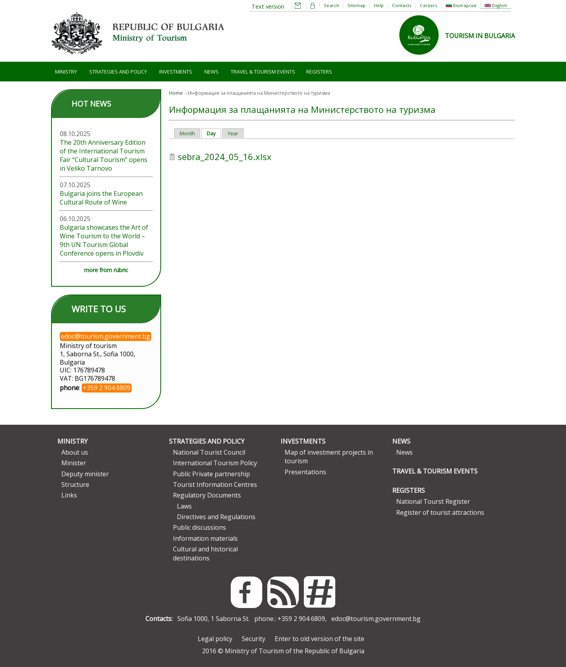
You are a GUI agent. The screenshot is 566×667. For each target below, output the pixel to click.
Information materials (205, 538)
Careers (428, 5)
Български (461, 5)
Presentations (305, 472)
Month (187, 133)
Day (214, 133)
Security (253, 638)
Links (69, 495)
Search (331, 5)
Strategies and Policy (118, 71)
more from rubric (106, 270)
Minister (73, 463)
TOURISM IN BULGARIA (480, 35)
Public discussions (199, 527)
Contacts (402, 5)
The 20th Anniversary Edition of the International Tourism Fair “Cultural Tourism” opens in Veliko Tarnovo (103, 155)
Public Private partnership (211, 474)
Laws (184, 506)
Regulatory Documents (207, 495)
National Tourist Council (209, 452)
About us (74, 452)
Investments (175, 71)
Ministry (66, 71)
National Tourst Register (433, 501)
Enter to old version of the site (319, 638)
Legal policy (215, 638)
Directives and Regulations (216, 516)
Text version (268, 6)
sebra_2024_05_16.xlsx (225, 156)
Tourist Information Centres (215, 484)
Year (233, 133)
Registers (319, 71)
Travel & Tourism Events (263, 71)
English (496, 5)
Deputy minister (85, 474)
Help (379, 5)
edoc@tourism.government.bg (376, 618)
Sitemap (356, 5)
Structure (75, 484)
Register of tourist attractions (440, 512)
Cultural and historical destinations (205, 553)
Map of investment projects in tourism (329, 456)
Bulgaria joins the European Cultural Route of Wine (101, 197)
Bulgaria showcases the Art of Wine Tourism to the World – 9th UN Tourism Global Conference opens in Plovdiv (104, 240)
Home (176, 93)
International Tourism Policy (215, 463)
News (211, 71)
